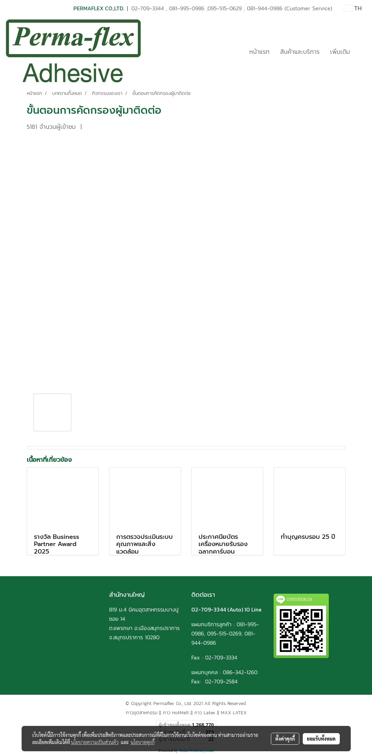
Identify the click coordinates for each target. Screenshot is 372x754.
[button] (361, 51)
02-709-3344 (147, 8)
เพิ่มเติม (340, 51)
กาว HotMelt (176, 712)
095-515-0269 (224, 633)
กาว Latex (204, 712)
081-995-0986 (186, 8)
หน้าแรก (259, 51)
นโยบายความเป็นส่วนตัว (95, 742)
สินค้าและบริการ (300, 51)
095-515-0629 (224, 8)
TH (353, 8)
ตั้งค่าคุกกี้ (285, 739)
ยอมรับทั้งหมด (321, 739)
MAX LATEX (234, 712)
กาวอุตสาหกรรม (141, 712)
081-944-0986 (265, 8)
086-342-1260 (240, 672)
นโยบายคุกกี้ (143, 742)
